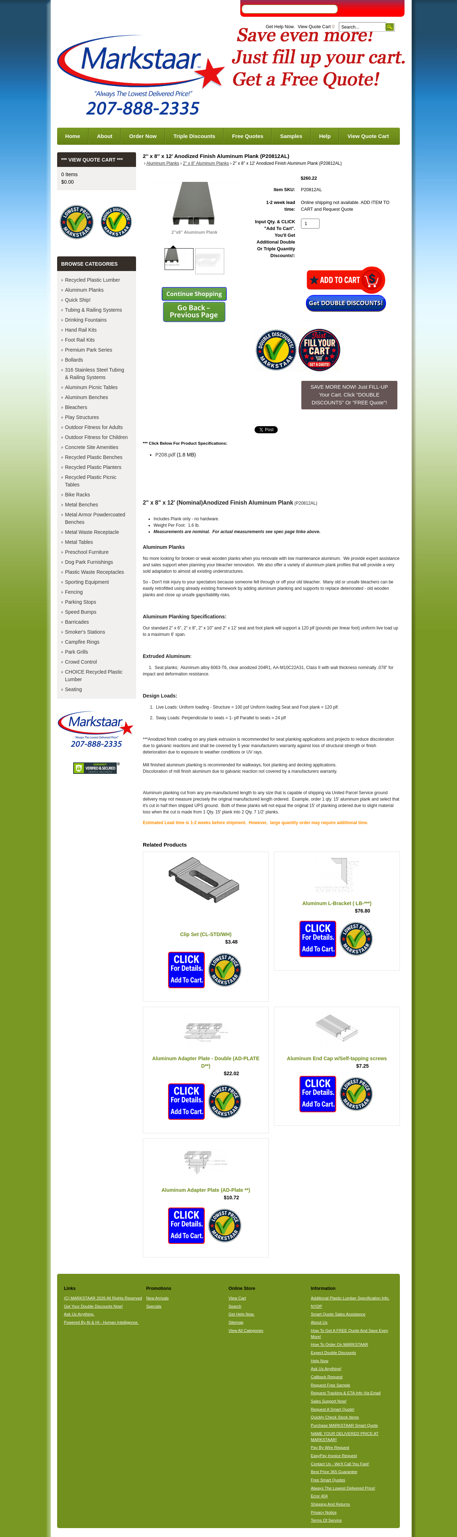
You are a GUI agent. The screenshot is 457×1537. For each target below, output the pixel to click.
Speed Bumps (80, 612)
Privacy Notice (324, 1512)
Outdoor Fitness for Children (96, 437)
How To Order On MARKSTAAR (339, 1344)
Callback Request (327, 1377)
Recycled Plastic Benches (93, 457)
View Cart (237, 1298)
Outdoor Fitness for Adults (94, 427)
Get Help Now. (280, 26)
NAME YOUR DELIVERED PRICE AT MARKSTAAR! (345, 1436)
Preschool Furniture (87, 552)
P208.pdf (165, 455)
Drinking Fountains (86, 320)
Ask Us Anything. (79, 1314)
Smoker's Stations (85, 632)
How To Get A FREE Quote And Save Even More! (349, 1333)
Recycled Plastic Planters (93, 467)
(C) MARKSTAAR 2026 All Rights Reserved (103, 1298)
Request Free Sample (330, 1385)
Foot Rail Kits (80, 340)
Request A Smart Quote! (333, 1409)
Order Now (143, 136)
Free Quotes (247, 136)
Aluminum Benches (86, 397)
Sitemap (235, 1322)
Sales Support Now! (329, 1401)
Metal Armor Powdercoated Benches (95, 518)
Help (325, 136)
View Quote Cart (316, 26)
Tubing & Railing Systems (93, 310)
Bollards (74, 360)
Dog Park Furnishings (89, 562)
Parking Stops (80, 602)
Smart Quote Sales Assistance (338, 1314)
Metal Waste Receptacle (92, 532)
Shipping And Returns (330, 1504)
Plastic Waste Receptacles (94, 572)
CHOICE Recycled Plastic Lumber (93, 675)
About (104, 136)
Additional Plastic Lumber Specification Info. (350, 1298)
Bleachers (76, 407)
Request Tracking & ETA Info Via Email (346, 1393)
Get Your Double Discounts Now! (93, 1306)
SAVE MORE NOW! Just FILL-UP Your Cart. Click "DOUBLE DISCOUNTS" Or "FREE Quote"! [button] (349, 394)
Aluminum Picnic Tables (91, 387)
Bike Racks (77, 494)
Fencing (74, 592)
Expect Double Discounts (333, 1352)
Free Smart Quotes (328, 1480)
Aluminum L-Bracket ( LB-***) (337, 903)
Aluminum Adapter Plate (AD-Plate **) (205, 1190)
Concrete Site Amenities (91, 447)
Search (234, 1306)
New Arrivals (157, 1298)
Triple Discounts (194, 136)
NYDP (316, 1306)
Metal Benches (81, 504)
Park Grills (76, 652)
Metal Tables (79, 542)
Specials (153, 1306)
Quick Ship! (78, 300)
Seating (73, 689)
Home (72, 136)
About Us (319, 1322)
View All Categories (245, 1330)
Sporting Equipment (87, 582)
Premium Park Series (88, 350)
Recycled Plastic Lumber (92, 280)
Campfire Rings (82, 642)
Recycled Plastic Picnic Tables (90, 480)
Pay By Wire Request (330, 1447)
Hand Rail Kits (81, 330)
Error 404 (319, 1496)
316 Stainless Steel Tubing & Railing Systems (94, 373)
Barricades (77, 622)
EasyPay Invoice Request (334, 1456)
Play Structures (82, 417)
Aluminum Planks (162, 163)
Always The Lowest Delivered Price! (343, 1488)
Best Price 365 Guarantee (334, 1472)
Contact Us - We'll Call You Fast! (340, 1464)
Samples (291, 136)
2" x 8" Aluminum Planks (206, 163)
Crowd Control (81, 662)
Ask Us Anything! (326, 1369)
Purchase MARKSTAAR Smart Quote (344, 1425)
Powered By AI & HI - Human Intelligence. (101, 1322)
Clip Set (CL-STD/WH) (205, 934)
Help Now (319, 1361)
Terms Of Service (326, 1520)
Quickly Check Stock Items (335, 1417)
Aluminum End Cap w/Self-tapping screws (337, 1058)
